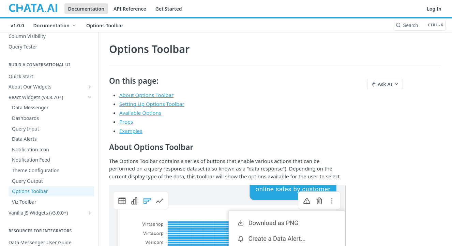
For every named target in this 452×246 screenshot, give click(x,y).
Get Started (168, 8)
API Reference (130, 8)
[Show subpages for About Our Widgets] (89, 87)
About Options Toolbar (146, 95)
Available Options (140, 112)
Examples (130, 130)
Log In (434, 8)
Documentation (86, 8)
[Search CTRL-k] (419, 25)
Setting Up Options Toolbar (151, 103)
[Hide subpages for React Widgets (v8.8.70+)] (89, 97)
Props (126, 121)
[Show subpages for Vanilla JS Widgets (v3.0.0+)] (89, 213)
